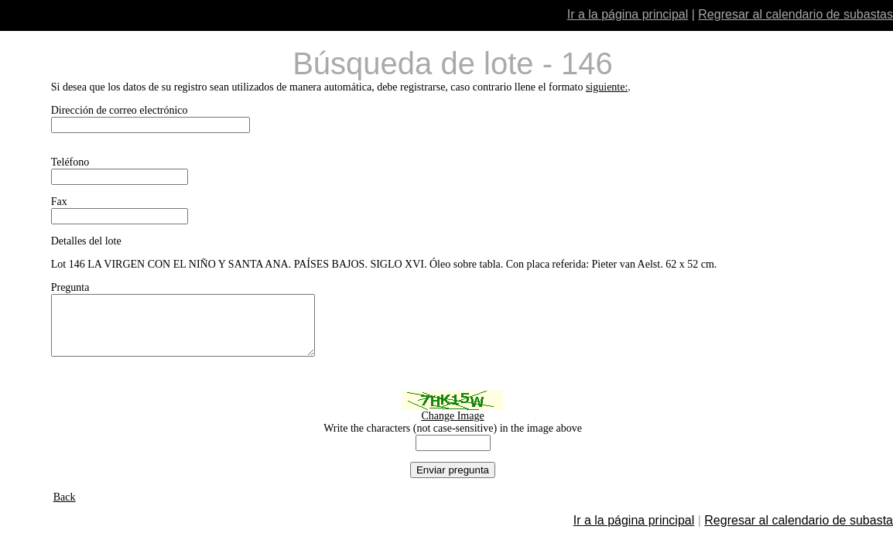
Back (64, 508)
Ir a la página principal (628, 14)
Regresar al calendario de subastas (795, 14)
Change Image (452, 427)
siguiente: (607, 87)
